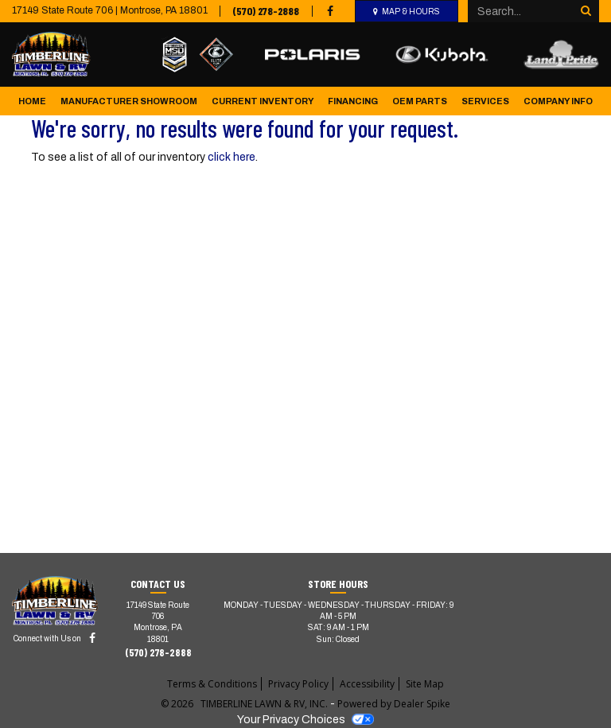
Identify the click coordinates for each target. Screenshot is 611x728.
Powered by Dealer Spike (393, 703)
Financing (353, 101)
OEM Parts (419, 101)
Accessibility (367, 684)
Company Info (558, 101)
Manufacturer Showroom (128, 101)
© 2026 (180, 703)
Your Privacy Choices (305, 720)
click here (231, 157)
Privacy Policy (298, 684)
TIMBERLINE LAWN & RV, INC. (265, 703)
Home (32, 101)
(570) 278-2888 (265, 11)
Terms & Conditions (212, 684)
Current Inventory (263, 101)
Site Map (425, 684)
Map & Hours (411, 11)
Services (485, 101)
